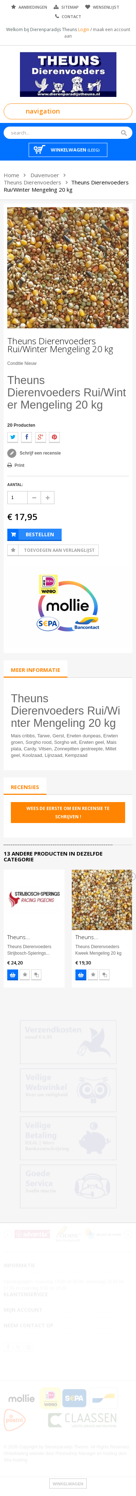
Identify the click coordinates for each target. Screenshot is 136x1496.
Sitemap (70, 7)
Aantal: (15, 485)
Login (84, 29)
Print (19, 465)
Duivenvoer (44, 175)
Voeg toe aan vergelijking (36, 974)
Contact (71, 16)
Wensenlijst (106, 7)
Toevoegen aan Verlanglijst (59, 550)
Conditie (15, 363)
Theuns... (18, 937)
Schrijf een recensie (39, 453)
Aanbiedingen (32, 7)
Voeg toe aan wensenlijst (25, 974)
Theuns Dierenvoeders (32, 182)
